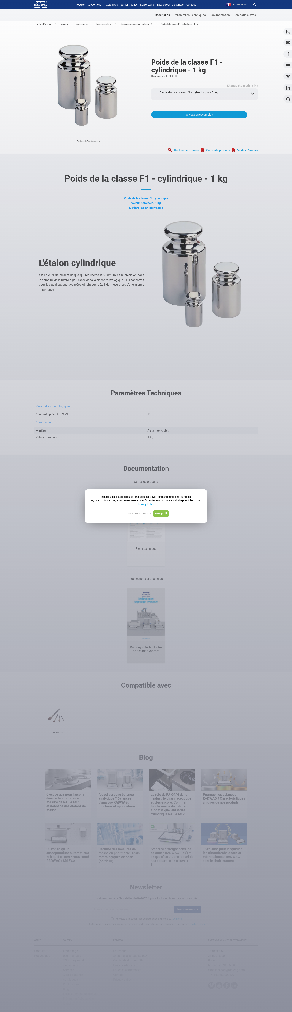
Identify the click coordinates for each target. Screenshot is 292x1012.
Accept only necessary (138, 513)
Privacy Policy (146, 504)
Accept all (161, 513)
